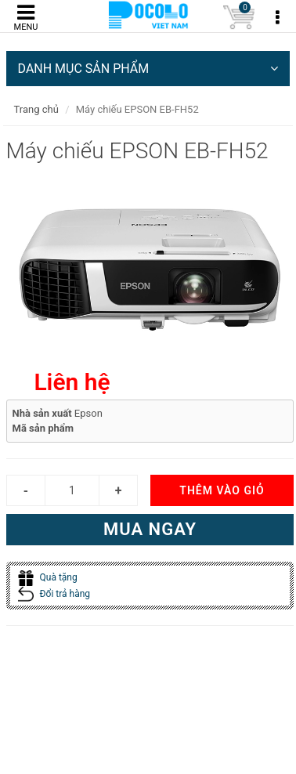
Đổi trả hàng (54, 593)
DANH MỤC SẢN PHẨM (148, 68)
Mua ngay (150, 529)
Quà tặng (48, 577)
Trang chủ (36, 109)
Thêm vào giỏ (221, 490)
